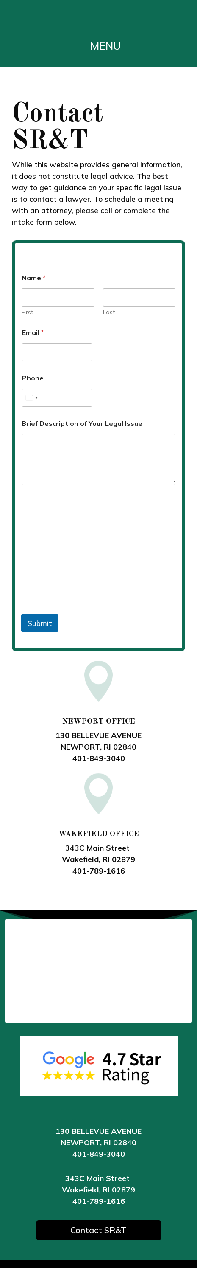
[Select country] (31, 398)
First (27, 312)
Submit (40, 623)
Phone (33, 378)
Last (109, 312)
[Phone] (57, 398)
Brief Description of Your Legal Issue (82, 424)
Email (33, 333)
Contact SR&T (98, 1230)
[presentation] (85, 609)
